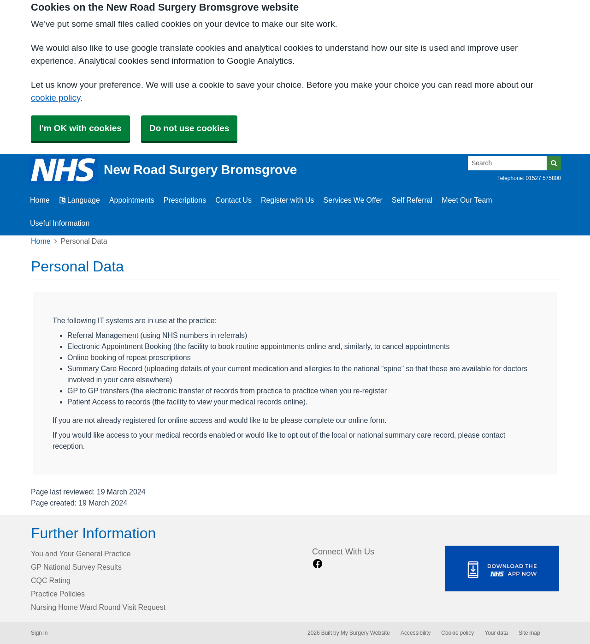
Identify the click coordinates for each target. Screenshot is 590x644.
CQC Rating (51, 580)
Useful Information (59, 223)
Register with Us (287, 200)
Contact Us (233, 200)
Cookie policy (457, 633)
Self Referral (412, 200)
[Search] (507, 163)
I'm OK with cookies (80, 128)
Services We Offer (353, 200)
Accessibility (416, 633)
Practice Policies (58, 593)
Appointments (131, 200)
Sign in (39, 633)
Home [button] (40, 200)
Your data (496, 633)
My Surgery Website (365, 633)
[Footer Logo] (502, 568)
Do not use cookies (189, 128)
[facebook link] (317, 564)
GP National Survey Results (76, 567)
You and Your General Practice (81, 553)
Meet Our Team (467, 200)
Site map (529, 633)
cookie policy (55, 97)
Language (79, 200)
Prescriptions (185, 200)
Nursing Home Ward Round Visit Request (98, 607)
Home (41, 241)
